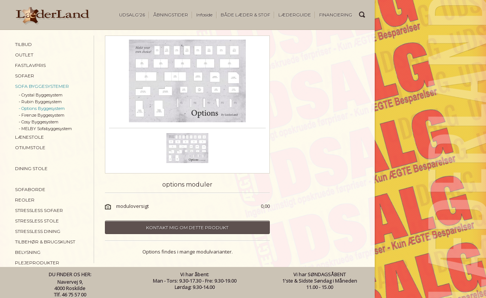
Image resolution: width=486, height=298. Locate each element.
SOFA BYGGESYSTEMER (42, 86)
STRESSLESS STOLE (37, 221)
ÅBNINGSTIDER (170, 15)
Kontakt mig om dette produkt (187, 227)
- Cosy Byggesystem (38, 122)
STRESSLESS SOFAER (39, 210)
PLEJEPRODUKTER (37, 262)
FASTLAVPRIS (30, 65)
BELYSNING (27, 252)
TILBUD (23, 44)
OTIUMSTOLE (30, 147)
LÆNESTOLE (29, 137)
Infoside (204, 15)
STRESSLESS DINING (37, 231)
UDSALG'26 (132, 15)
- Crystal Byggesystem (41, 95)
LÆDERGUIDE (294, 15)
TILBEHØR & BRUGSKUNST (45, 242)
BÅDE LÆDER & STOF (245, 15)
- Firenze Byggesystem (41, 115)
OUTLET (24, 55)
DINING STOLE (31, 168)
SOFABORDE (30, 189)
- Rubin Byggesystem (40, 101)
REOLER (24, 200)
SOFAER (24, 76)
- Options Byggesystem (42, 108)
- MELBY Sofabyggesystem (45, 128)
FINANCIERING (335, 15)
